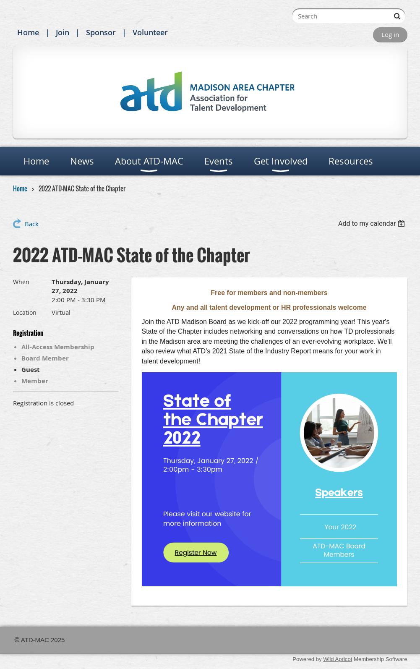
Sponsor (101, 32)
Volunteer (150, 32)
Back (32, 224)
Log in (390, 34)
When (21, 282)
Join (62, 32)
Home (28, 32)
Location (25, 312)
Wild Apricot (337, 659)
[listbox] (372, 223)
